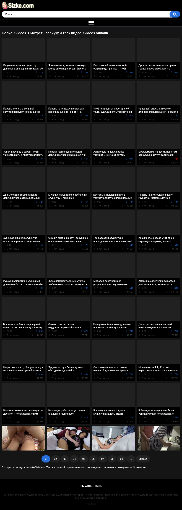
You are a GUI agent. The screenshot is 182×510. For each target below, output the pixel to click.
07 (102, 458)
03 (64, 458)
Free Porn (90, 504)
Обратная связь (91, 486)
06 (93, 458)
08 (112, 458)
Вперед (143, 458)
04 (74, 458)
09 (121, 458)
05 (83, 458)
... (131, 458)
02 (55, 458)
